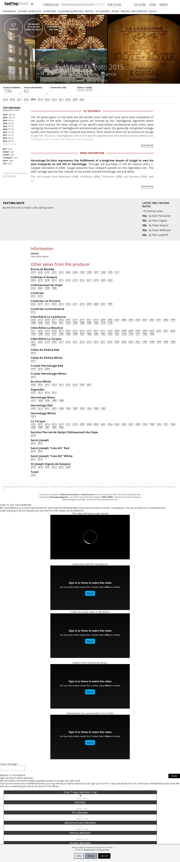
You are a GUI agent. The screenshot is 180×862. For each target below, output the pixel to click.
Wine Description (92, 153)
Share (174, 777)
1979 (102, 322)
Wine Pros (89, 11)
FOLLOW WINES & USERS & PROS (70, 11)
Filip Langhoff (160, 235)
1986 (89, 333)
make (27, 207)
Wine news (125, 11)
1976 (130, 333)
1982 (96, 322)
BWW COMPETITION (139, 11)
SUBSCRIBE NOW (9, 11)
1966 (151, 333)
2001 (82, 99)
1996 (40, 322)
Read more (147, 145)
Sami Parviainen (161, 215)
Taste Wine (22, 11)
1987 (82, 333)
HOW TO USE (114, 4)
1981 (116, 333)
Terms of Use (89, 849)
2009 (75, 99)
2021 (33, 330)
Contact (153, 11)
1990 (68, 322)
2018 (12, 99)
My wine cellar (34, 11)
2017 (19, 99)
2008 (109, 319)
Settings (90, 856)
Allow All (104, 856)
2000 (165, 319)
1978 (109, 272)
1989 (75, 322)
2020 (33, 280)
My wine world (49, 11)
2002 (151, 319)
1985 (89, 322)
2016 (26, 99)
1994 (54, 322)
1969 (144, 333)
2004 (75, 272)
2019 (5, 99)
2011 (61, 99)
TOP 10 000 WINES (102, 11)
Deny (79, 856)
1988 (102, 272)
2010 (68, 99)
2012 (54, 99)
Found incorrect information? (15, 174)
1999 (82, 272)
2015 (33, 99)
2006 (96, 303)
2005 (40, 288)
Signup (163, 4)
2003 (109, 280)
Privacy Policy (103, 849)
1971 (116, 272)
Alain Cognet (159, 220)
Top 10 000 (140, 4)
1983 (102, 333)
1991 (61, 322)
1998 (89, 272)
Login (152, 4)
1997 (96, 272)
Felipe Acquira (160, 225)
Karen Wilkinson (161, 230)
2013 (47, 99)
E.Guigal (73, 73)
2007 (116, 319)
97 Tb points (92, 111)
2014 (40, 99)
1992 (82, 408)
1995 (47, 322)
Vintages (115, 11)
